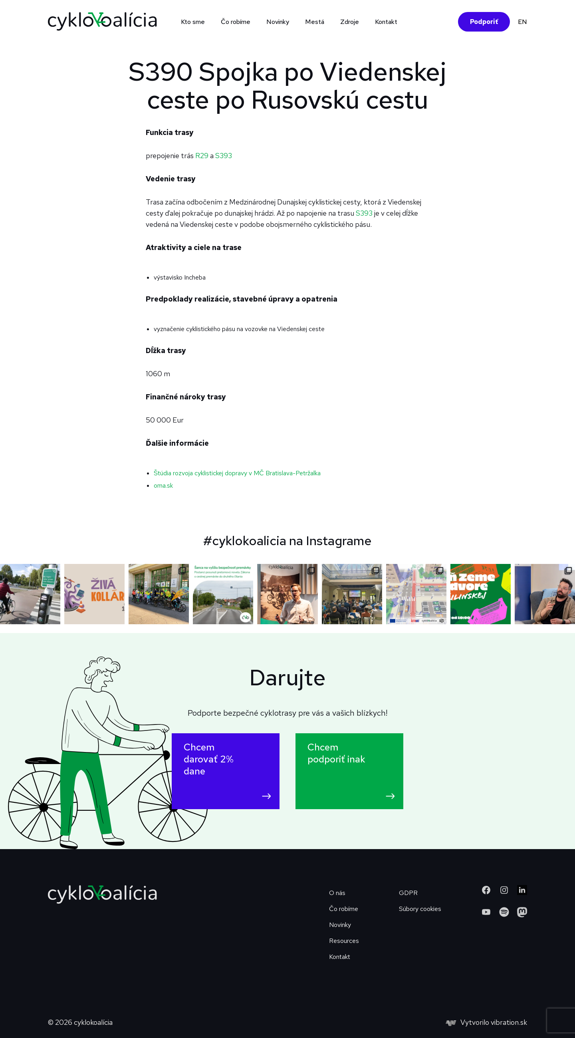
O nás (337, 893)
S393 (223, 155)
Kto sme (193, 22)
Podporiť (484, 22)
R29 (202, 155)
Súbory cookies (420, 909)
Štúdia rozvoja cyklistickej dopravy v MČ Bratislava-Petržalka (237, 473)
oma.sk (163, 485)
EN (522, 22)
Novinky (277, 22)
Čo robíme (235, 22)
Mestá (314, 22)
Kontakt (386, 22)
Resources (344, 941)
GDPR (408, 893)
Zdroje (349, 22)
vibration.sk (509, 1022)
